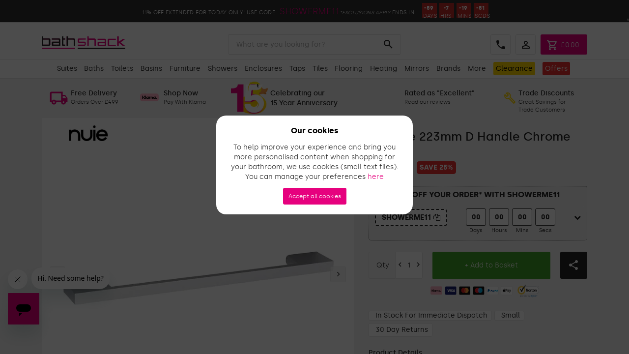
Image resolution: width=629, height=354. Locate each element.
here (376, 177)
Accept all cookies (314, 196)
